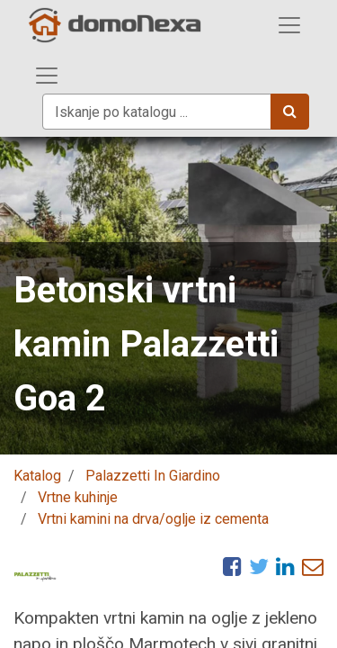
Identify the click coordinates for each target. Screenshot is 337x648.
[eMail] (313, 566)
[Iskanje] (289, 112)
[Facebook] (232, 566)
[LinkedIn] (285, 566)
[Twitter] (259, 566)
